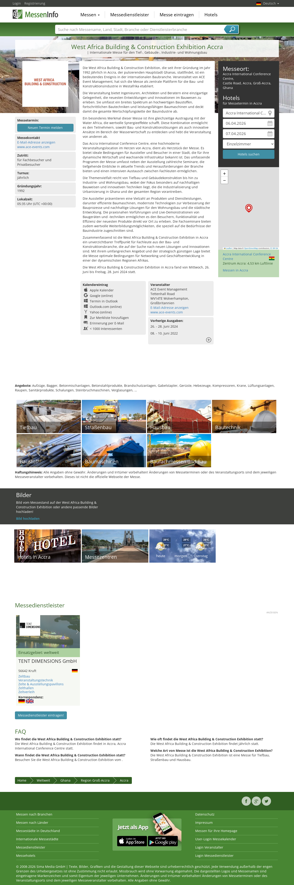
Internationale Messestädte (37, 839)
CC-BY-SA (274, 248)
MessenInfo (36, 14)
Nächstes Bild (77, 631)
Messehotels (25, 855)
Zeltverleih (26, 692)
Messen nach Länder (32, 822)
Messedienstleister (129, 15)
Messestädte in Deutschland (38, 831)
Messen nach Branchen (34, 814)
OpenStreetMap (251, 248)
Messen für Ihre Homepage (216, 831)
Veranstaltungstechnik (35, 680)
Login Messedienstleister (214, 855)
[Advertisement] (147, 368)
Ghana (65, 780)
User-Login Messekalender (215, 839)
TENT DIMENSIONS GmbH (47, 661)
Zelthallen (26, 688)
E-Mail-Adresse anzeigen (36, 142)
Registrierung (34, 3)
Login (17, 3)
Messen (90, 15)
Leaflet (228, 248)
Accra (124, 780)
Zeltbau (24, 676)
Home (21, 780)
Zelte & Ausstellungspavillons (41, 684)
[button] (249, 208)
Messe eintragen (177, 15)
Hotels (211, 15)
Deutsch (271, 3)
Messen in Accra (235, 270)
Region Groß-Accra (95, 780)
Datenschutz (205, 814)
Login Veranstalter (209, 847)
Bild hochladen (28, 518)
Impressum (204, 822)
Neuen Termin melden (45, 127)
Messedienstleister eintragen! (41, 715)
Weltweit (43, 780)
